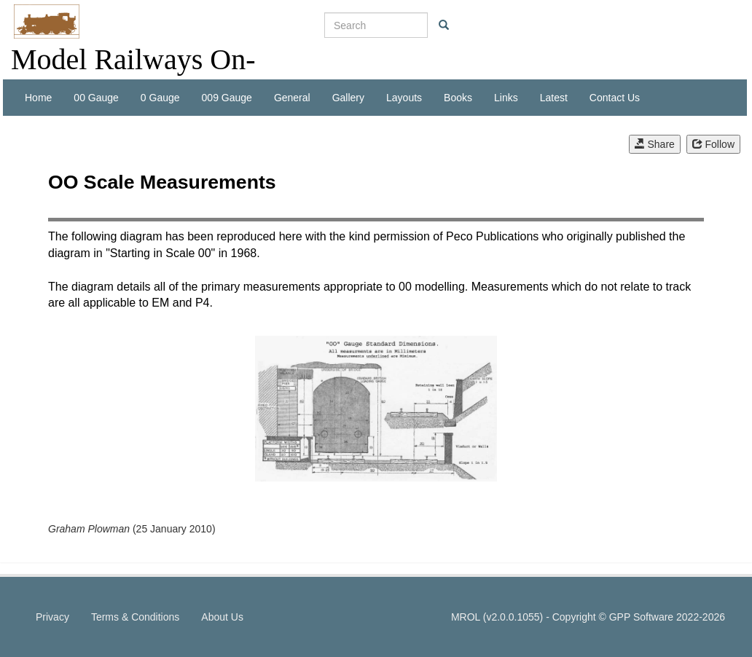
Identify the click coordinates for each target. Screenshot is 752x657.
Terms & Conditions (135, 617)
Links (506, 97)
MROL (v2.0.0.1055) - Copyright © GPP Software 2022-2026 (588, 617)
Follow (713, 144)
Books (458, 97)
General (292, 97)
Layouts (404, 97)
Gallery (348, 97)
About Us (222, 617)
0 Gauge (160, 97)
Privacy (52, 617)
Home (38, 97)
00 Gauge (96, 97)
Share (655, 144)
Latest (554, 97)
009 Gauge (227, 97)
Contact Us (615, 97)
